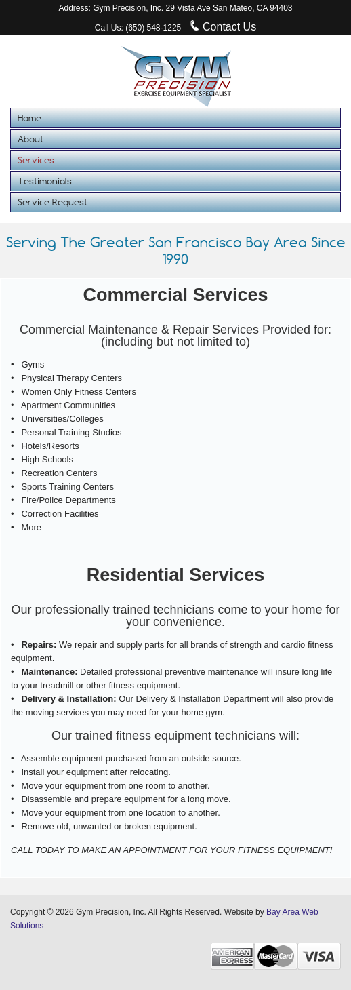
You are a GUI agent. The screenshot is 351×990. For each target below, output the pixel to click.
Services (36, 160)
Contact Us (223, 27)
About (30, 139)
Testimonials (45, 181)
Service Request (52, 202)
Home (29, 118)
